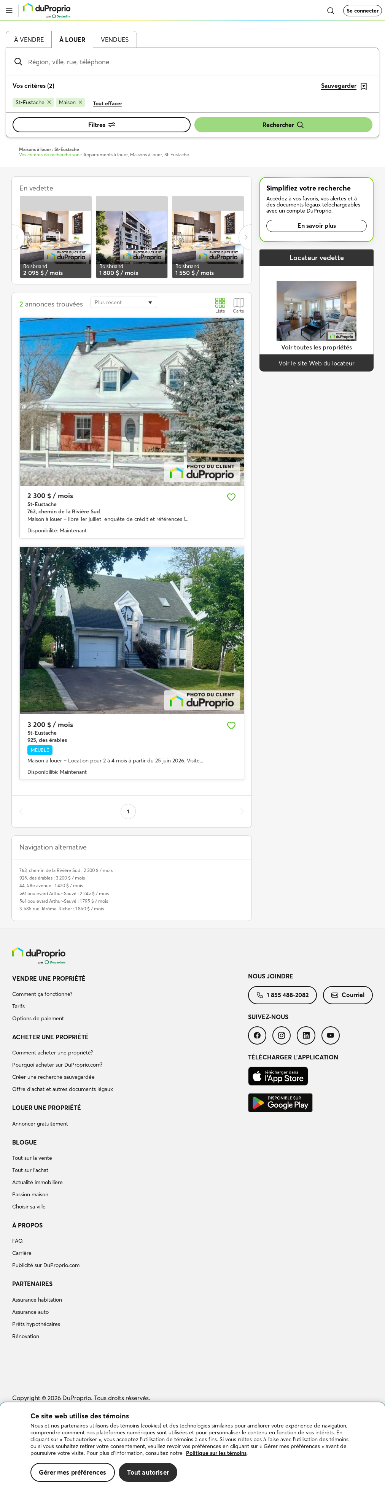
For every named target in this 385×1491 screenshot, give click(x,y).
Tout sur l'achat (30, 1170)
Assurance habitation (37, 1299)
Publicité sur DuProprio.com (46, 1265)
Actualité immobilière (37, 1182)
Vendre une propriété (49, 978)
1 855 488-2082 (282, 995)
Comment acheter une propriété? (52, 1052)
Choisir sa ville (29, 1206)
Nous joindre (270, 976)
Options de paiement (38, 1018)
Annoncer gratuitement (40, 1123)
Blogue (24, 1142)
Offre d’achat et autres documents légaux (62, 1089)
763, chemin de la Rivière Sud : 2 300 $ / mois (66, 870)
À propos (27, 1225)
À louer (72, 39)
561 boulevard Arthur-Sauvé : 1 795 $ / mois (63, 901)
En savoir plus (317, 225)
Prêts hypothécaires (36, 1324)
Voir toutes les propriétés (316, 347)
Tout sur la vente (32, 1157)
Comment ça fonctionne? (42, 994)
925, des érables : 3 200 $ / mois (52, 878)
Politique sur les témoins (216, 1453)
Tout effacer (107, 103)
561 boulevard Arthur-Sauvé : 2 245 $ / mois (64, 893)
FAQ (17, 1240)
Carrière (22, 1253)
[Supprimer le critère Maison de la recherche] (70, 102)
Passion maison (30, 1194)
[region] (192, 1446)
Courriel (347, 995)
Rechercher (283, 125)
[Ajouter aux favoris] (231, 497)
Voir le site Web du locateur (316, 363)
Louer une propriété (46, 1108)
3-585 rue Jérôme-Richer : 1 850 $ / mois (61, 908)
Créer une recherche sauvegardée (53, 1076)
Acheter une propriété (50, 1037)
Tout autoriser (148, 1472)
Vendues (115, 39)
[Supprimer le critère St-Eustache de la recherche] (33, 102)
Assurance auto (30, 1311)
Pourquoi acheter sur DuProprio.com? (57, 1064)
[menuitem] (130, 999)
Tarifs (18, 1006)
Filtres (101, 125)
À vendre (29, 39)
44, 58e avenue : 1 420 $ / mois (51, 885)
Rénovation (25, 1336)
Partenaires (32, 1283)
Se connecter (363, 10)
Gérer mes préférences (73, 1472)
